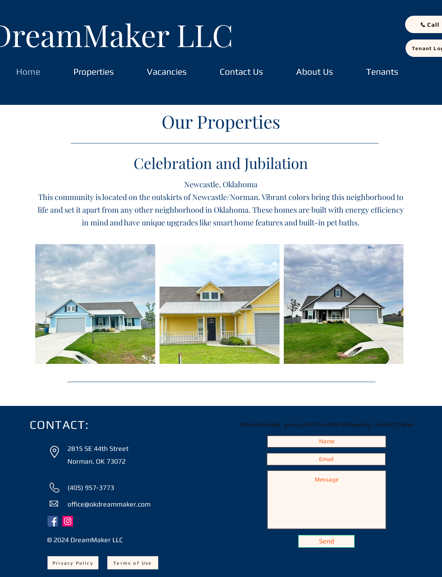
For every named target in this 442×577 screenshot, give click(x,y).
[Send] (326, 541)
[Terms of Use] (132, 562)
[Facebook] (53, 521)
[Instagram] (67, 521)
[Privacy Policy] (73, 562)
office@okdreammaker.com (109, 504)
